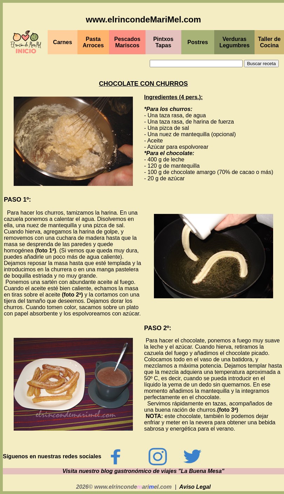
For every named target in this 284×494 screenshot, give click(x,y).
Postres (198, 42)
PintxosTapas (163, 42)
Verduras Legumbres (234, 42)
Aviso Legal (195, 487)
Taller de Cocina (269, 42)
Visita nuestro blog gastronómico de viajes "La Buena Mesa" (143, 471)
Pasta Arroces (93, 42)
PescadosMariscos (127, 42)
